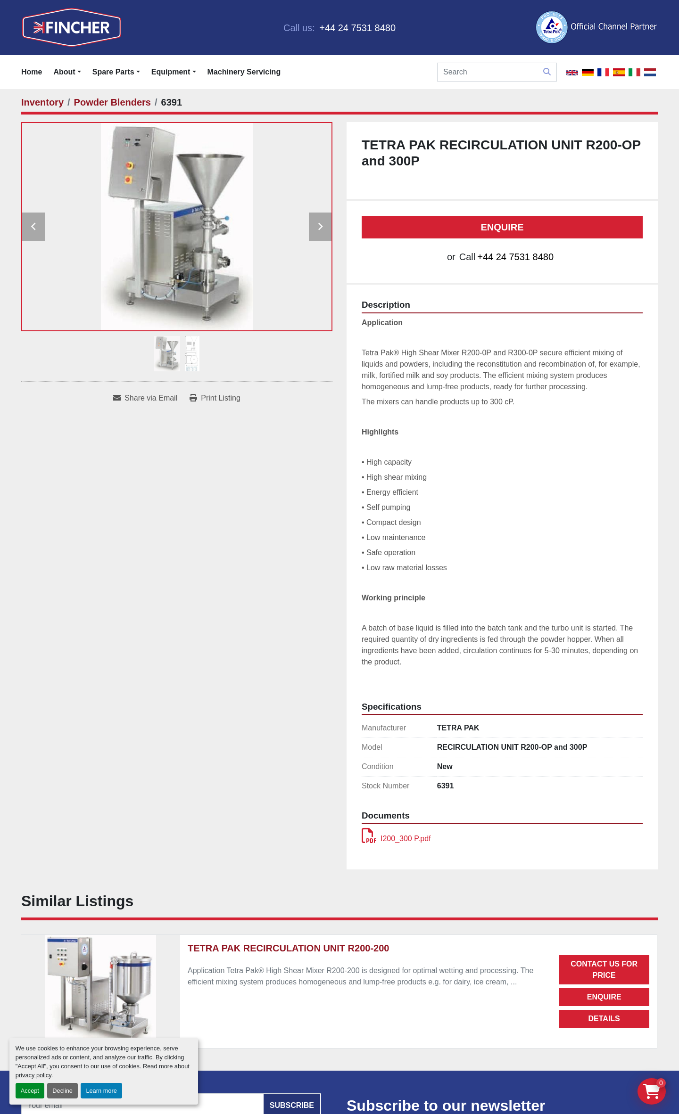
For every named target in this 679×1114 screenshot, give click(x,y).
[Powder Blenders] (112, 102)
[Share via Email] (145, 398)
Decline (62, 1090)
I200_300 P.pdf (396, 839)
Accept (30, 1090)
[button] (116, 72)
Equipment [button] (170, 72)
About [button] (64, 72)
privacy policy (33, 1075)
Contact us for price (604, 969)
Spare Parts (113, 72)
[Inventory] (42, 102)
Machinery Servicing (244, 72)
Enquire (501, 227)
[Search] (497, 72)
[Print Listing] (215, 398)
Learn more (101, 1090)
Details (604, 1019)
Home (31, 72)
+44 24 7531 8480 (356, 28)
